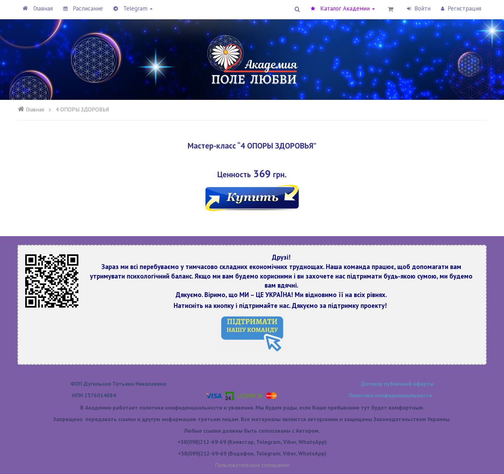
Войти (418, 8)
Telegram (133, 8)
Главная (38, 8)
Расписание (83, 8)
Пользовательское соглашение (252, 464)
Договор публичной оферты (397, 383)
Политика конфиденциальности (390, 395)
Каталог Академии (343, 8)
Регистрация (461, 8)
